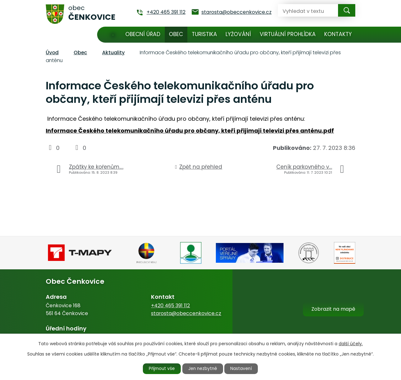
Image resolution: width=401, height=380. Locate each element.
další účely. (351, 343)
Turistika (204, 34)
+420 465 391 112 (170, 305)
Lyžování (238, 34)
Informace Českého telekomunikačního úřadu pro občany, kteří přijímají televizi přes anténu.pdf (190, 131)
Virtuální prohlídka (288, 34)
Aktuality (113, 52)
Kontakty (338, 34)
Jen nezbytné (203, 368)
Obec (176, 34)
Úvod (113, 35)
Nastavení (243, 368)
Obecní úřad (142, 34)
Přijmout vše (160, 368)
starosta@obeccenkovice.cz (186, 313)
